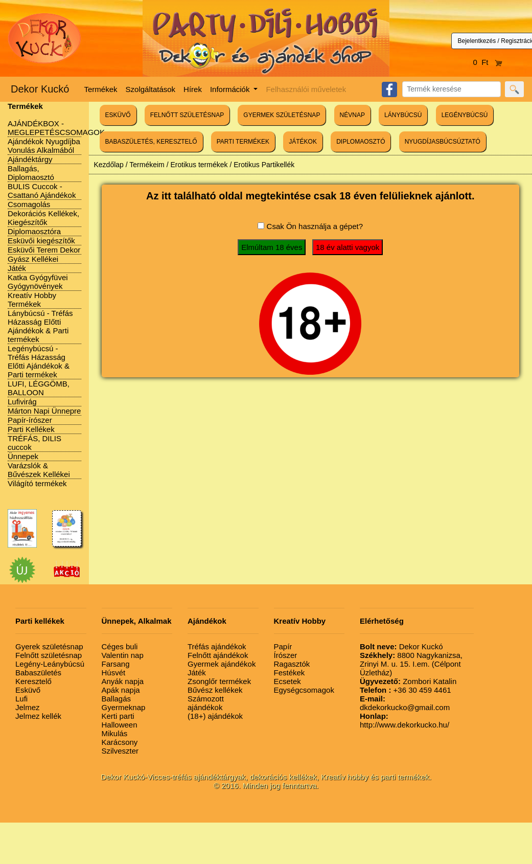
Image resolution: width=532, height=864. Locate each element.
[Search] (451, 89)
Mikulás (115, 733)
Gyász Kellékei (33, 259)
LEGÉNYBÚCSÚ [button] (465, 115)
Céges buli (120, 646)
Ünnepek (23, 456)
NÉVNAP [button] (352, 115)
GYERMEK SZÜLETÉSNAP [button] (281, 115)
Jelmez (27, 707)
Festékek (289, 672)
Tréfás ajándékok (217, 646)
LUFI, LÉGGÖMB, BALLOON (39, 388)
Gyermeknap (124, 707)
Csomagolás (29, 204)
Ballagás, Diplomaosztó (31, 172)
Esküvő (27, 690)
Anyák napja (123, 681)
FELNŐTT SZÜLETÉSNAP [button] (187, 115)
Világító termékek (37, 483)
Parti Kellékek (31, 429)
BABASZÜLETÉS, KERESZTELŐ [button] (151, 141)
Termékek (101, 89)
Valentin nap (123, 655)
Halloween (119, 724)
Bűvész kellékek (215, 690)
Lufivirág (22, 401)
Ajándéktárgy (30, 159)
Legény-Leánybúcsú (49, 664)
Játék (17, 268)
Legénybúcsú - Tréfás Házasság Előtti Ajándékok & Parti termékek (39, 361)
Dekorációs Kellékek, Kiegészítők (43, 217)
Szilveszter (120, 750)
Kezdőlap (109, 165)
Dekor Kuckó (40, 89)
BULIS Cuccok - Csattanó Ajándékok (42, 190)
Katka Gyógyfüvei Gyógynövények (38, 281)
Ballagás (116, 698)
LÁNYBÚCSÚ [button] (403, 115)
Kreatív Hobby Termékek (32, 299)
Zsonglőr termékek (219, 681)
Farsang (116, 664)
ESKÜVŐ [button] (118, 115)
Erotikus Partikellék (264, 165)
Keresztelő (33, 681)
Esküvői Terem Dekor (44, 249)
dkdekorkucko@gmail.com (405, 703)
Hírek (192, 89)
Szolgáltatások (151, 89)
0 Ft (487, 62)
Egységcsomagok (304, 690)
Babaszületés (38, 672)
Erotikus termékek (198, 165)
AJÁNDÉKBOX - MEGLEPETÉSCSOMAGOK (56, 128)
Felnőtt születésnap (48, 655)
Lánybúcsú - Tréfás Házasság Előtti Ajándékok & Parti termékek (40, 326)
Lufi (21, 698)
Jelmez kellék (38, 716)
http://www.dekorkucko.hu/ (404, 720)
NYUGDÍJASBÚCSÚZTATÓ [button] (442, 141)
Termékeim (146, 165)
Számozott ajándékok (206, 703)
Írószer (285, 655)
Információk (231, 89)
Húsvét (114, 672)
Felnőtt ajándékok (218, 655)
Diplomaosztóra (34, 231)
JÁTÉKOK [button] (303, 141)
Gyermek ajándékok (222, 664)
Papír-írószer (30, 420)
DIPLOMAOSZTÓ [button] (360, 141)
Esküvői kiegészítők (41, 240)
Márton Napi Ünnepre (44, 410)
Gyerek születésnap (49, 646)
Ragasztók (292, 664)
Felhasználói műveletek (306, 89)
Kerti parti (118, 716)
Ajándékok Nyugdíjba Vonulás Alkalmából (44, 145)
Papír (283, 646)
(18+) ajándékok (215, 716)
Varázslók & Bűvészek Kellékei (39, 470)
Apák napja (121, 690)
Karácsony (120, 742)
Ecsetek (287, 681)
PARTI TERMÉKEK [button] (243, 141)
